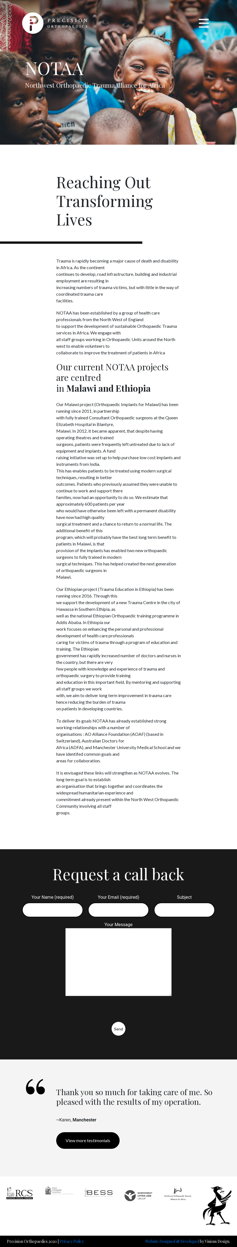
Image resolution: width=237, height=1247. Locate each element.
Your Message (118, 959)
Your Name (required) (52, 904)
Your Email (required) (118, 904)
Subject (184, 904)
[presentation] (61, 1011)
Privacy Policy (72, 1241)
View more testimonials (88, 1140)
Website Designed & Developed (172, 1241)
